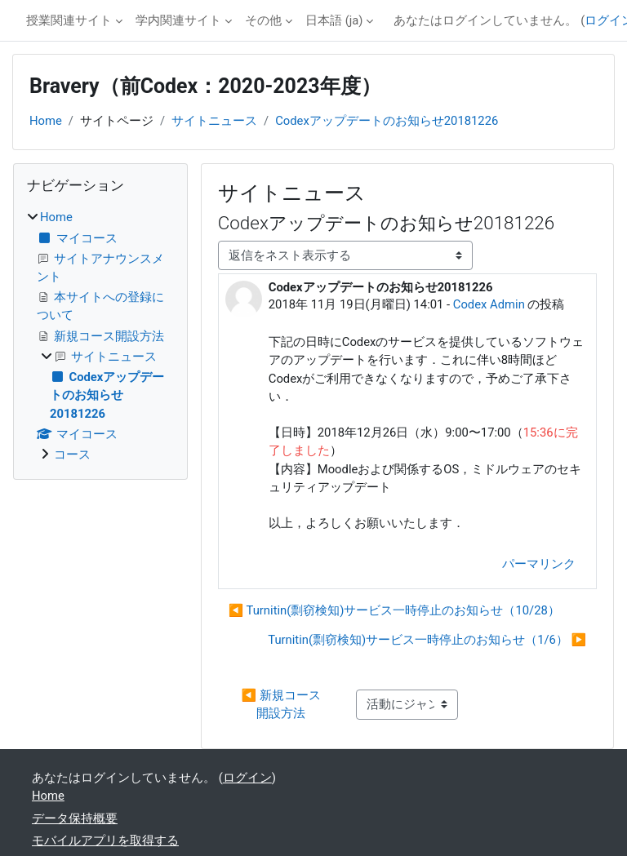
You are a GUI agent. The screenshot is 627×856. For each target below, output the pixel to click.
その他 (263, 20)
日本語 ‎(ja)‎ (333, 20)
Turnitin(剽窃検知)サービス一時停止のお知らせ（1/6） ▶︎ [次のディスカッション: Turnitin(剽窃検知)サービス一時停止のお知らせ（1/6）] (427, 639)
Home (45, 120)
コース (72, 454)
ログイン (247, 777)
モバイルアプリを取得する (105, 840)
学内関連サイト (178, 20)
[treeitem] (100, 335)
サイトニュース (214, 120)
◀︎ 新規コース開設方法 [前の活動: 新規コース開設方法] (281, 704)
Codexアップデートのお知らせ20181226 (386, 120)
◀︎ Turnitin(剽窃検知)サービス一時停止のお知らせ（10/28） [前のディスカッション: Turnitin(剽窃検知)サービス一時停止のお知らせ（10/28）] (394, 610)
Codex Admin (489, 304)
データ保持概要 (75, 818)
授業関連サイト (69, 20)
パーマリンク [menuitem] (539, 564)
